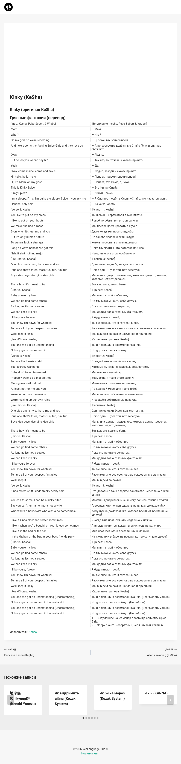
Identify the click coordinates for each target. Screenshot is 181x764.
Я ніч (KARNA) (156, 693)
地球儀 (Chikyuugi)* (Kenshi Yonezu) (23, 698)
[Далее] (170, 700)
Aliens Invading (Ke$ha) (135, 652)
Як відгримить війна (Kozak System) (67, 698)
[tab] (83, 718)
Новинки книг (90, 753)
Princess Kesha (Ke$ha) (46, 652)
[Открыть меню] (173, 7)
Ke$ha (33, 632)
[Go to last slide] (10, 700)
